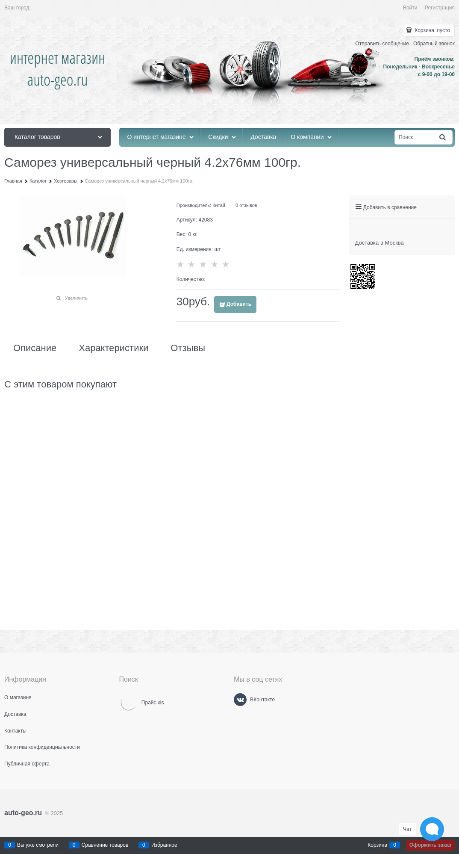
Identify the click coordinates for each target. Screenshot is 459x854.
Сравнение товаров (105, 845)
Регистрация (440, 8)
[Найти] (443, 137)
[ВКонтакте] (240, 699)
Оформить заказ (430, 845)
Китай (218, 205)
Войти (410, 8)
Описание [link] (34, 348)
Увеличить (76, 298)
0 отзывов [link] (246, 205)
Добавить (239, 304)
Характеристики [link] (113, 348)
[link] (394, 242)
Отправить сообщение (382, 44)
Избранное (164, 845)
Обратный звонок (434, 44)
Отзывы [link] (188, 348)
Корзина (377, 845)
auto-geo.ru (23, 812)
